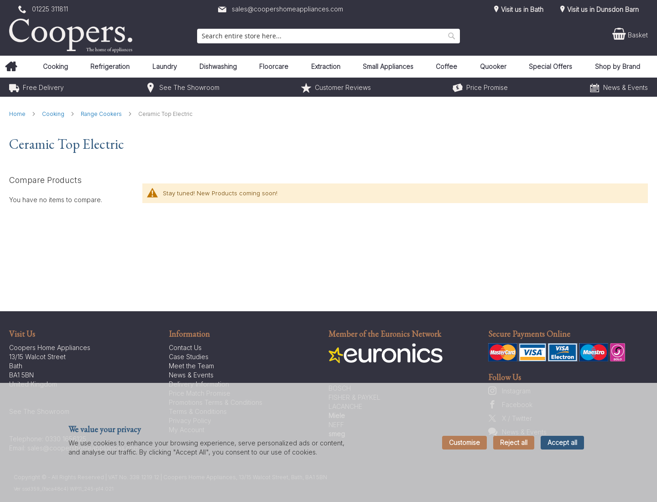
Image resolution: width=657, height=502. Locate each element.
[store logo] (73, 35)
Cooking (54, 113)
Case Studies (189, 357)
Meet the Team (191, 366)
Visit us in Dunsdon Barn (602, 9)
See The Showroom (189, 87)
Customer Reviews (343, 87)
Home (18, 113)
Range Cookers (102, 113)
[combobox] (328, 36)
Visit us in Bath (521, 9)
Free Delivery (43, 87)
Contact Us (185, 347)
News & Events (625, 87)
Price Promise (487, 87)
